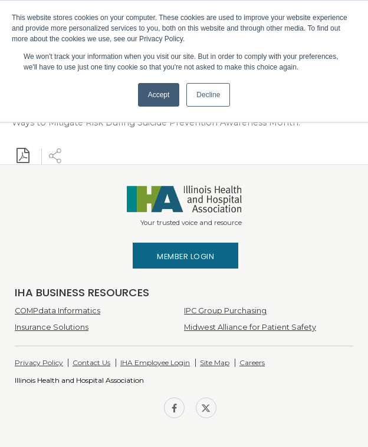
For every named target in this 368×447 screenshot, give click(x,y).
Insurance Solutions (51, 327)
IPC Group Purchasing (225, 310)
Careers (252, 362)
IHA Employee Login (155, 362)
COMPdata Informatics (57, 310)
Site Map (214, 362)
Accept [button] (159, 95)
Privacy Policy (39, 362)
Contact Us (91, 362)
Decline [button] (208, 95)
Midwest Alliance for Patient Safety (250, 327)
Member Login (185, 256)
